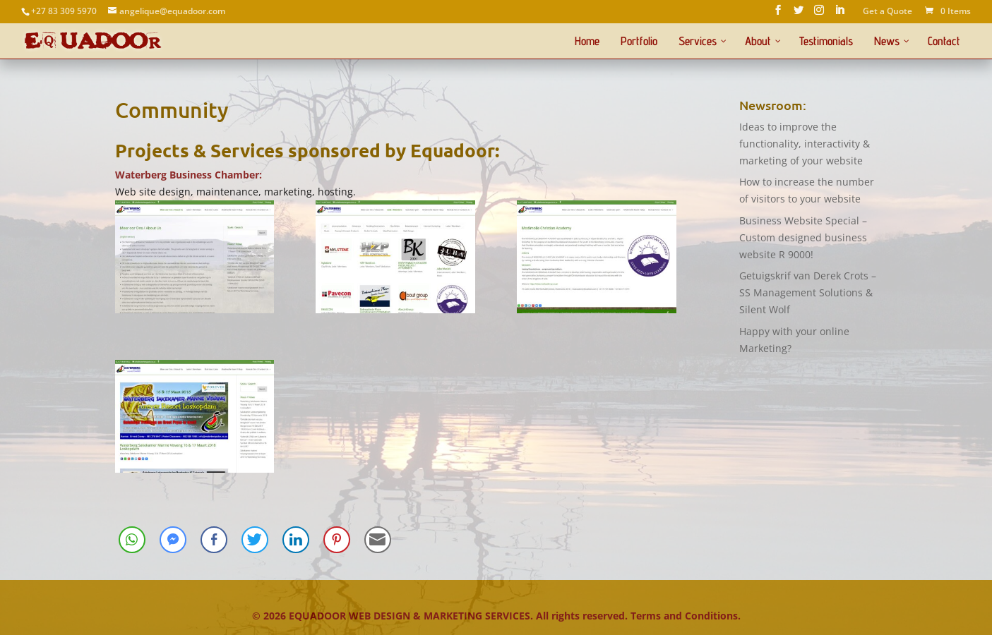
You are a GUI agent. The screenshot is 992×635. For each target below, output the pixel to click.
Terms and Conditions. (686, 615)
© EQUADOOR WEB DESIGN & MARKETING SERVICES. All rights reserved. (441, 615)
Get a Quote (887, 12)
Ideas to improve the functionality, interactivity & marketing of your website (804, 143)
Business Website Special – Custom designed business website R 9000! (803, 237)
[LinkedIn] (839, 14)
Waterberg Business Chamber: (188, 174)
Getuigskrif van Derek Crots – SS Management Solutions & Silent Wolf (807, 292)
